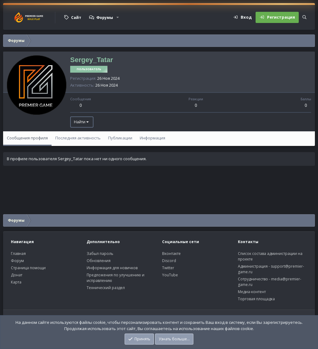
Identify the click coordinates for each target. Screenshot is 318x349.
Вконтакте (171, 253)
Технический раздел (106, 287)
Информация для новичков (112, 267)
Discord (169, 260)
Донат (16, 275)
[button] (117, 17)
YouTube (170, 275)
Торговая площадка (256, 298)
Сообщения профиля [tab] (27, 138)
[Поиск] (304, 17)
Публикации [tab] (120, 138)
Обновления (99, 260)
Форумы (104, 17)
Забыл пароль (100, 253)
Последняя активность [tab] (78, 138)
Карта (16, 282)
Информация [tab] (152, 138)
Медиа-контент (252, 291)
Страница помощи (28, 267)
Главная (18, 253)
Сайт (76, 17)
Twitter (168, 267)
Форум (17, 260)
